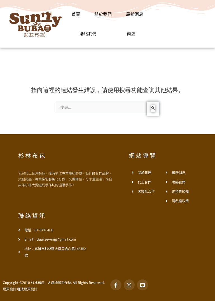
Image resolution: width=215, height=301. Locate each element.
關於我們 (103, 14)
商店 (131, 33)
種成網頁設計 (27, 288)
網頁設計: (10, 288)
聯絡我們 (88, 33)
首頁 (76, 14)
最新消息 (134, 14)
